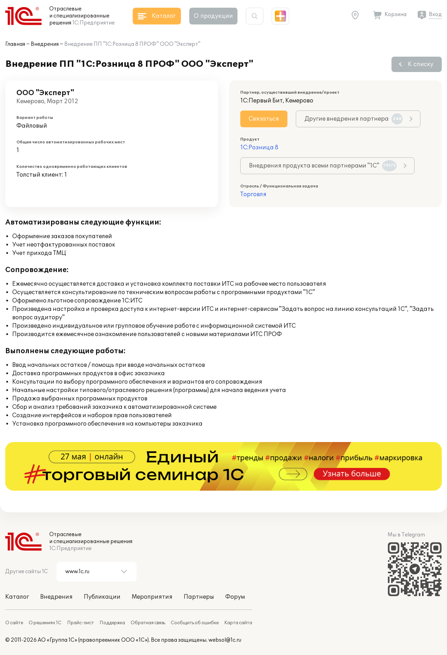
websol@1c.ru (224, 640)
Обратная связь (148, 623)
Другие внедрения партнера (354, 118)
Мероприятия (152, 596)
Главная (15, 44)
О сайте (14, 623)
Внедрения (45, 44)
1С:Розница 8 (259, 147)
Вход (435, 14)
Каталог (17, 596)
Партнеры (199, 596)
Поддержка (112, 623)
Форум (235, 596)
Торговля (253, 194)
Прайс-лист (80, 623)
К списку (420, 64)
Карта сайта (238, 623)
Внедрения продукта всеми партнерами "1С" (323, 165)
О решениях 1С (45, 623)
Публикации (102, 596)
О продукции (213, 16)
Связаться (264, 118)
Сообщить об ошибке (195, 623)
